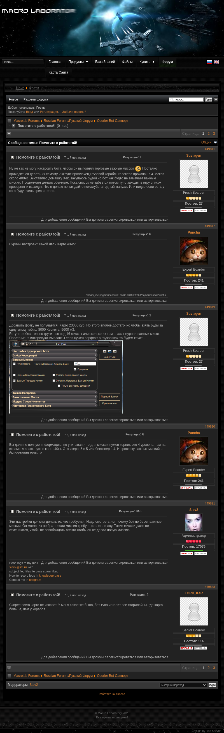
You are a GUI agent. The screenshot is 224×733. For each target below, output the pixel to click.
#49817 (210, 226)
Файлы (127, 62)
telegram (35, 579)
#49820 (210, 426)
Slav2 (193, 510)
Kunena (120, 694)
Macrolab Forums (26, 121)
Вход (30, 111)
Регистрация (49, 111)
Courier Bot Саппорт (112, 121)
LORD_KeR (194, 593)
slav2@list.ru (18, 567)
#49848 (210, 586)
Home (20, 88)
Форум (167, 62)
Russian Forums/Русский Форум (68, 121)
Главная (55, 62)
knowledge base (50, 575)
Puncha (194, 232)
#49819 (210, 307)
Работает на (107, 694)
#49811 (210, 149)
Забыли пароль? (74, 111)
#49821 (210, 503)
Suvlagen (193, 155)
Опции (206, 142)
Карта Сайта (58, 72)
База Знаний (105, 62)
